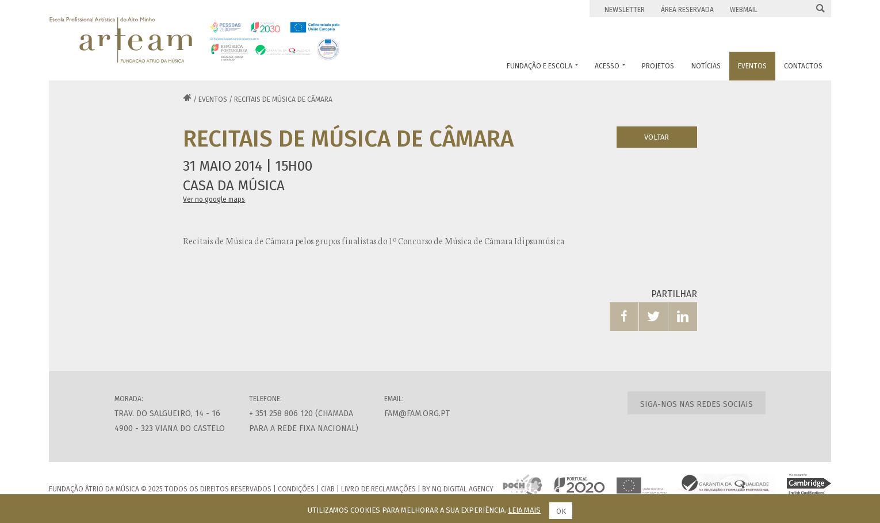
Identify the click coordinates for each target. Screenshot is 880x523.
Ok (561, 511)
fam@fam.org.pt (417, 413)
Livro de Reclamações (378, 489)
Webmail (743, 10)
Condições (296, 489)
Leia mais (524, 510)
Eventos (212, 99)
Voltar (656, 137)
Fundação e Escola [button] (542, 66)
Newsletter (624, 10)
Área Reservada (687, 10)
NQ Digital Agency (462, 489)
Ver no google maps (214, 199)
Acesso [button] (610, 66)
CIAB (328, 489)
